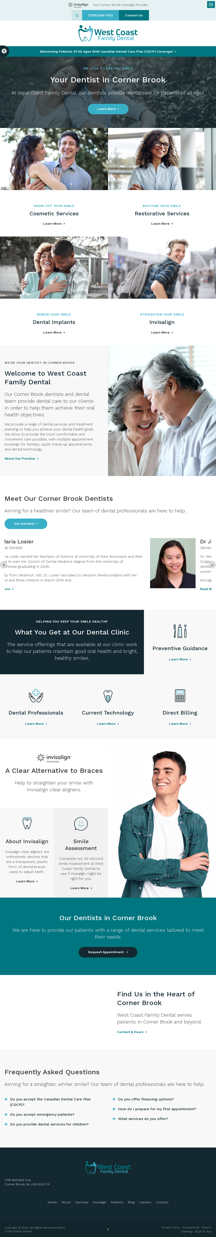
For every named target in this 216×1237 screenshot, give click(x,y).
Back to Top (203, 1231)
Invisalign (162, 322)
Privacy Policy (171, 1227)
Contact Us (134, 15)
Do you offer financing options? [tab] (146, 1099)
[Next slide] (212, 564)
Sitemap (187, 1231)
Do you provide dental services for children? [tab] (49, 1124)
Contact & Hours (130, 1032)
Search (206, 1227)
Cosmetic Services (54, 213)
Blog (131, 1202)
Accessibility (191, 1227)
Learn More (106, 109)
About (66, 1202)
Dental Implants (54, 322)
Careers (145, 1202)
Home (52, 1202)
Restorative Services (162, 213)
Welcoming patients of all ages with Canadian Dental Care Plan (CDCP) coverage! (106, 51)
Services (81, 1202)
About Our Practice (20, 458)
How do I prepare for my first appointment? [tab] (157, 1109)
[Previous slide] (3, 564)
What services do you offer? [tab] (143, 1119)
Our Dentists (24, 523)
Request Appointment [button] (106, 952)
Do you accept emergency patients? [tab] (42, 1114)
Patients (117, 1202)
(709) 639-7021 (100, 15)
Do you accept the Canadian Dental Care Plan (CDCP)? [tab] (50, 1102)
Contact (162, 1202)
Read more (63, 589)
